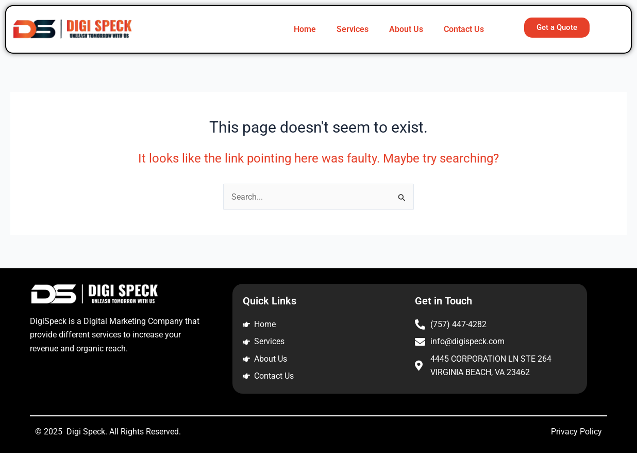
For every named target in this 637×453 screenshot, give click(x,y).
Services (352, 29)
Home (305, 29)
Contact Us (464, 29)
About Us (406, 29)
